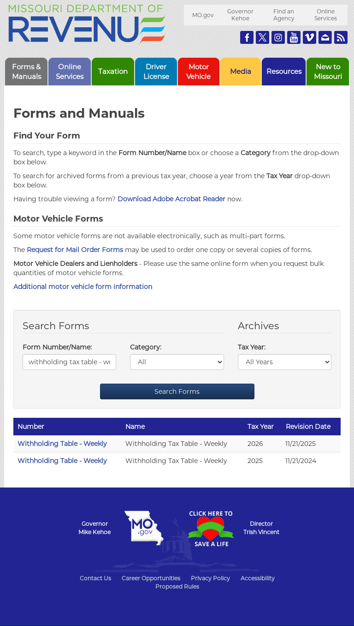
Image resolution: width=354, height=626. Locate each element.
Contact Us (95, 578)
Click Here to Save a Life (210, 529)
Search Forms (177, 391)
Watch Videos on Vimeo (309, 37)
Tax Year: (252, 347)
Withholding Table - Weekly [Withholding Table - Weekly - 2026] (62, 443)
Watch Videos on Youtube (294, 37)
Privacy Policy (210, 578)
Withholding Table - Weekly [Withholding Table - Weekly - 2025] (62, 461)
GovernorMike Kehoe (94, 528)
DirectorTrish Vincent (261, 528)
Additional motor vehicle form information (82, 287)
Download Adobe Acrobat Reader (171, 199)
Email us (325, 37)
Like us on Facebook (247, 37)
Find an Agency (284, 15)
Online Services (325, 15)
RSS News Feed (341, 37)
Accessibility (258, 578)
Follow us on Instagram (278, 37)
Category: (145, 347)
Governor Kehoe (240, 15)
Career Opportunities (151, 578)
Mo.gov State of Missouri (144, 528)
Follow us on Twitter (262, 37)
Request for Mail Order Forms (75, 250)
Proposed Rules (177, 586)
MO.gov (203, 15)
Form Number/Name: (57, 347)
